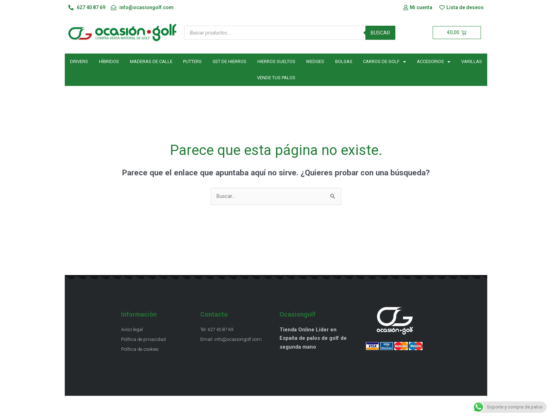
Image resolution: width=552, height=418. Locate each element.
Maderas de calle (151, 62)
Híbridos (109, 62)
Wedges (315, 62)
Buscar (380, 33)
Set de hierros (229, 62)
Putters (192, 62)
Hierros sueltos (276, 62)
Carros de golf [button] (384, 62)
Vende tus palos (276, 78)
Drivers (79, 62)
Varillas (471, 62)
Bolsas (343, 62)
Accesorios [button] (433, 62)
